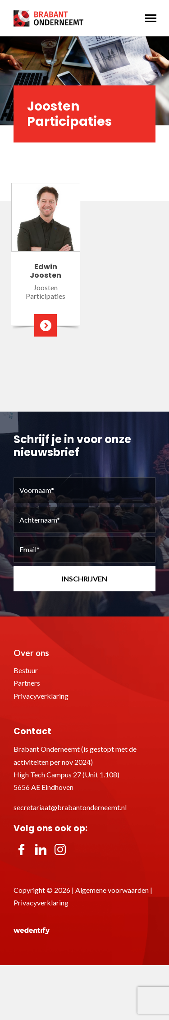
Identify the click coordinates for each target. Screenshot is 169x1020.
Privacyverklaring (41, 696)
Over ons (31, 652)
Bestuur (26, 670)
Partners (27, 683)
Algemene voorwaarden (112, 890)
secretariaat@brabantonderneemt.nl (70, 807)
